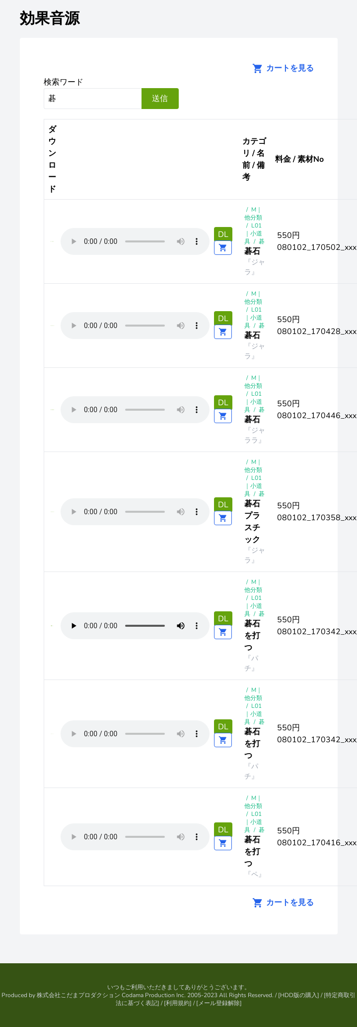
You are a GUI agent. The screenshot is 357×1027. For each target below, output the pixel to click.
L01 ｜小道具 (253, 233)
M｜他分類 (253, 214)
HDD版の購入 (298, 995)
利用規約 (178, 1003)
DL (223, 234)
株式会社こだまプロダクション (78, 995)
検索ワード (63, 82)
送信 (160, 98)
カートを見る (280, 68)
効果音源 (49, 18)
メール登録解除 (219, 1003)
